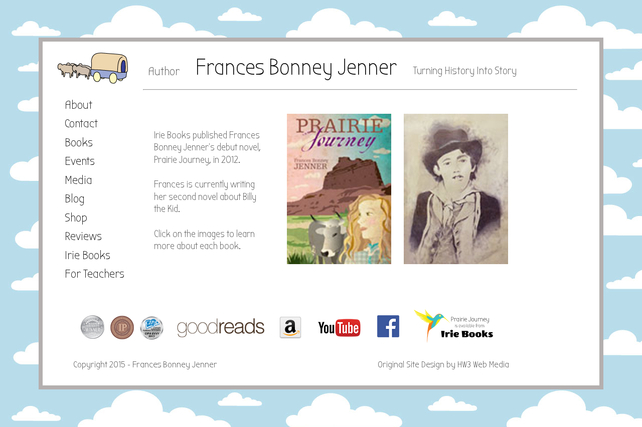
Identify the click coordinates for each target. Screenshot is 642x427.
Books (79, 142)
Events (80, 161)
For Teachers (94, 274)
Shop (76, 217)
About (78, 105)
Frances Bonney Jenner (296, 67)
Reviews (83, 236)
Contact (81, 123)
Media (78, 180)
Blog (75, 198)
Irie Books (87, 255)
